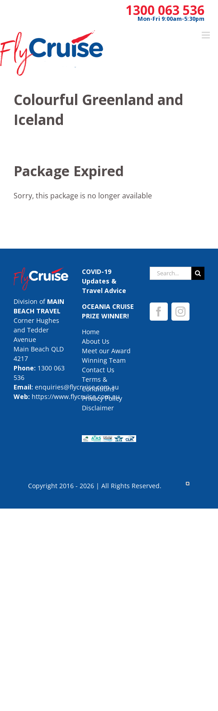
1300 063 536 (165, 10)
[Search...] (170, 273)
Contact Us (98, 369)
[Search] (197, 273)
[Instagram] (180, 312)
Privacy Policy (102, 398)
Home (91, 331)
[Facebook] (159, 312)
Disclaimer (98, 408)
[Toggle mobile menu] (206, 35)
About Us (95, 341)
